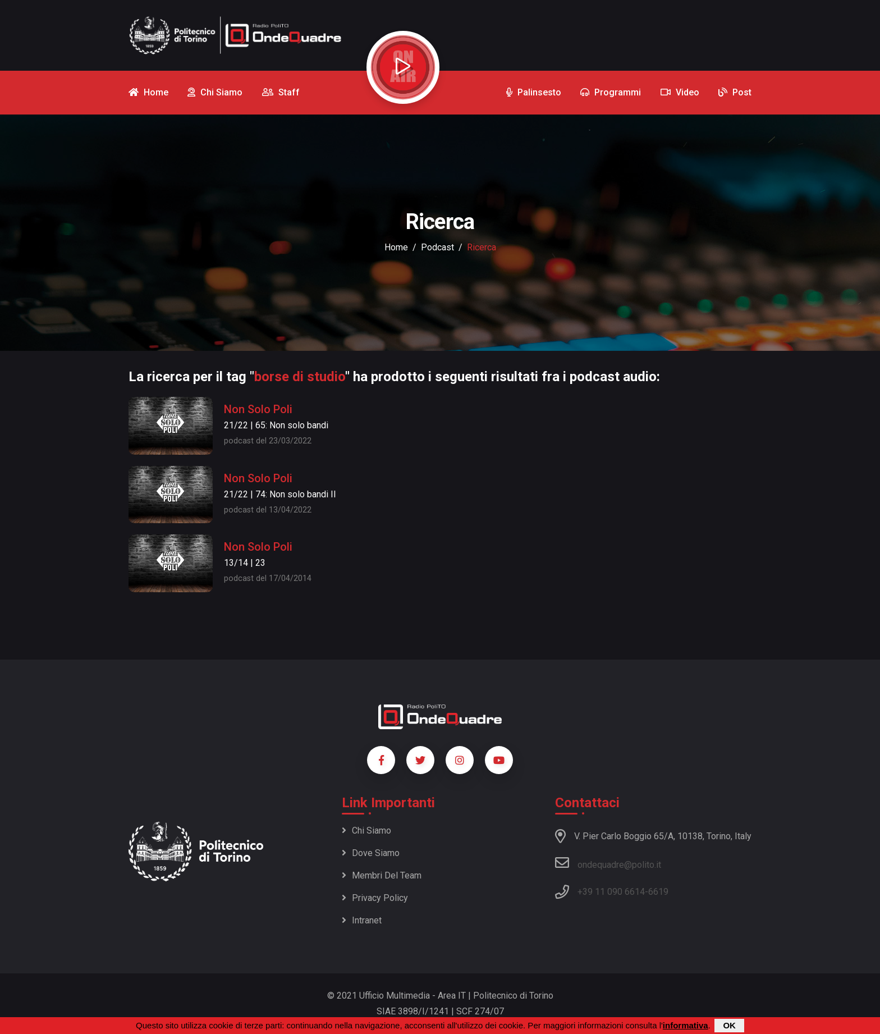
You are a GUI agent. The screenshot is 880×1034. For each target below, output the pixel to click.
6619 (658, 891)
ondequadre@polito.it (608, 862)
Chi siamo (366, 830)
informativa (685, 1026)
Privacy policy (375, 898)
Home (396, 247)
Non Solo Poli (258, 409)
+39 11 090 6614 (611, 891)
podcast (437, 247)
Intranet (362, 920)
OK (729, 1026)
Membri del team (381, 875)
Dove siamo (371, 853)
